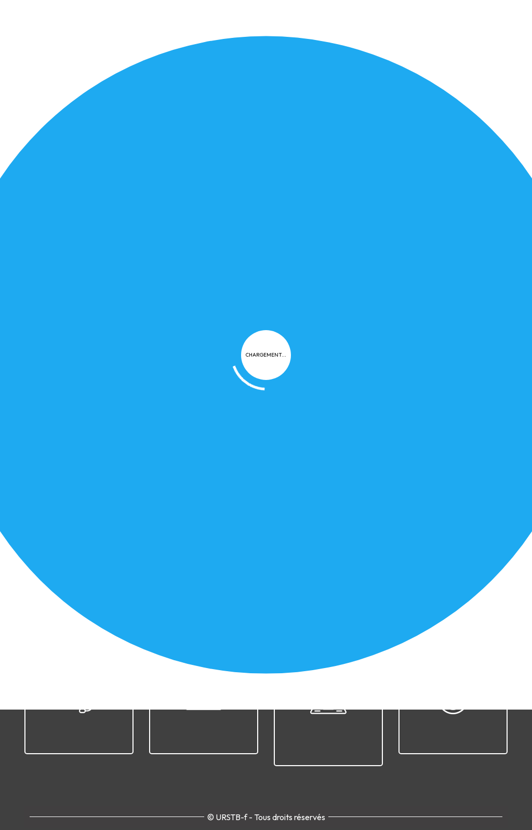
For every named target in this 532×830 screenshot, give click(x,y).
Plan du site (431, 586)
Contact (480, 586)
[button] (102, 376)
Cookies (354, 586)
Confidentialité (297, 586)
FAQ (388, 586)
